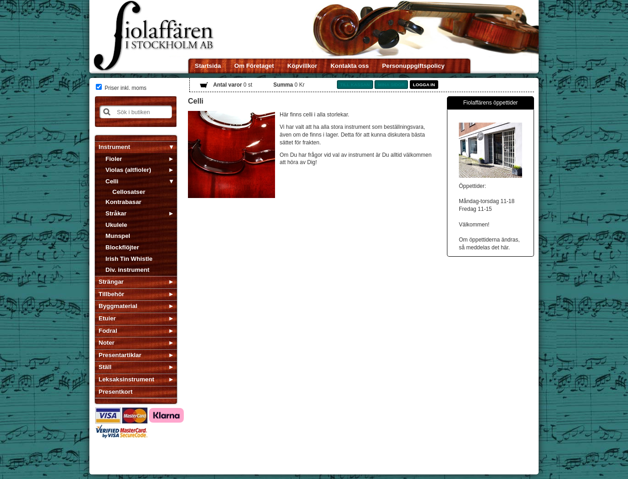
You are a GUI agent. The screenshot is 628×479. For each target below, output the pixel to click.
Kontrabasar (123, 201)
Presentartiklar (120, 355)
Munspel (117, 235)
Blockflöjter (122, 247)
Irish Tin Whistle (129, 258)
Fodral (108, 330)
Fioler (113, 158)
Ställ (105, 366)
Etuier (107, 318)
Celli (111, 181)
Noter (107, 342)
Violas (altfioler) (128, 169)
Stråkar (116, 213)
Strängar (111, 281)
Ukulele (116, 224)
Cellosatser (128, 191)
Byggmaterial (118, 306)
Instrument (114, 146)
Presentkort (115, 391)
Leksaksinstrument (126, 379)
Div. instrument (127, 269)
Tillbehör (111, 294)
